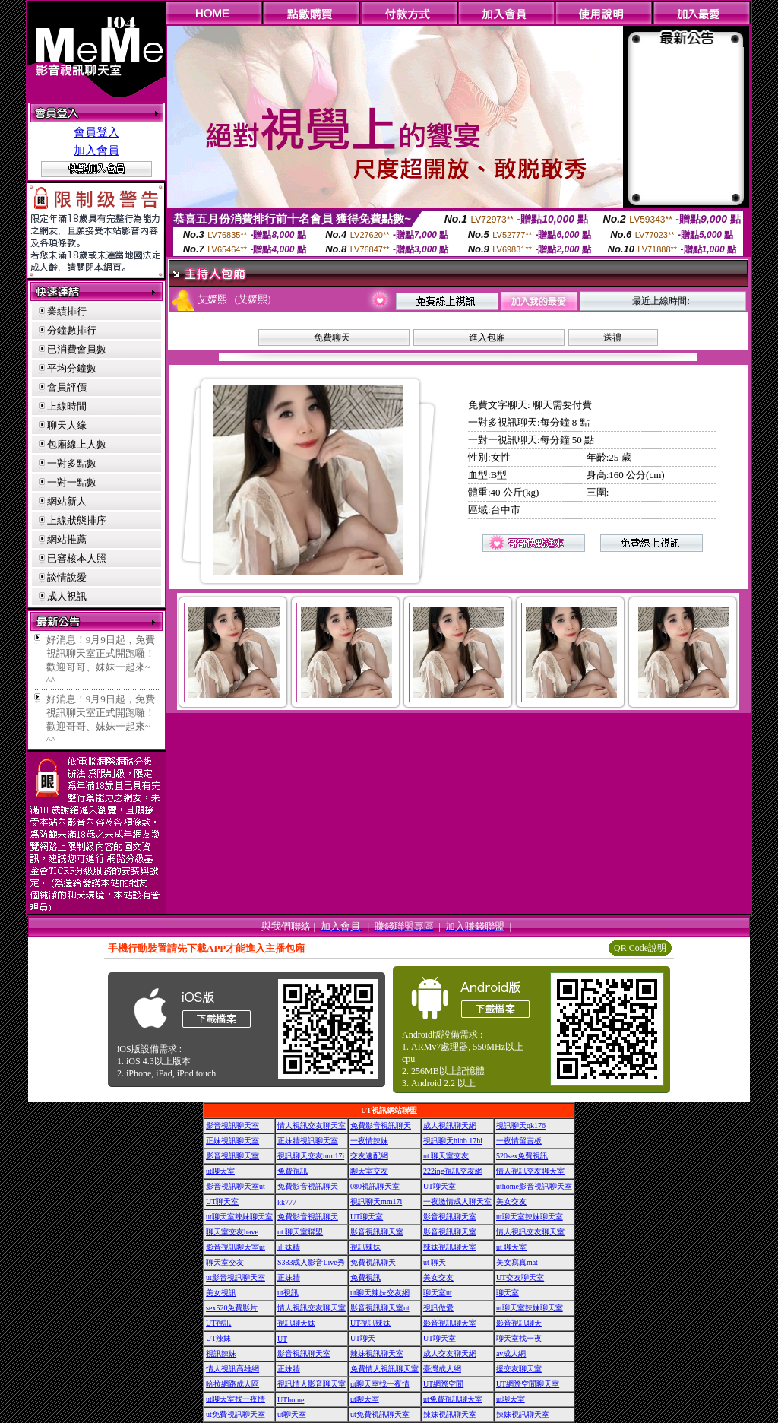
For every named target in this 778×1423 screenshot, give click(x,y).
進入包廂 (487, 337)
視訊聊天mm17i (376, 1201)
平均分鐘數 (71, 368)
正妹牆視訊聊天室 (307, 1140)
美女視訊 (221, 1292)
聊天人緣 (67, 425)
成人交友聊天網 (449, 1353)
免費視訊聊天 (373, 1262)
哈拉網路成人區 (232, 1384)
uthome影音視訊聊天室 (534, 1186)
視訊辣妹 (365, 1247)
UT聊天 (362, 1338)
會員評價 (67, 387)
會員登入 (96, 132)
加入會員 (96, 150)
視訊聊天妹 (296, 1323)
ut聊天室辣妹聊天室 (239, 1216)
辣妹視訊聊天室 (449, 1247)
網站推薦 (67, 539)
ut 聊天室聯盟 (300, 1232)
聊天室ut (437, 1292)
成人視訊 (67, 596)
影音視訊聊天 (519, 1323)
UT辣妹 (218, 1338)
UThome (291, 1400)
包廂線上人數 (76, 444)
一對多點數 (71, 463)
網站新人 (67, 501)
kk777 (286, 1202)
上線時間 (67, 406)
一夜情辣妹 (369, 1140)
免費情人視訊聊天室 (384, 1368)
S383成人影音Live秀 (311, 1262)
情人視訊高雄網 (232, 1368)
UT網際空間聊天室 (527, 1384)
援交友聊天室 (519, 1368)
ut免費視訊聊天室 (452, 1399)
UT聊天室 (439, 1186)
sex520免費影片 (232, 1308)
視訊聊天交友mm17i (310, 1156)
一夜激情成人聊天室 (457, 1201)
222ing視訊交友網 (452, 1171)
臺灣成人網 (442, 1368)
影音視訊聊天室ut (235, 1186)
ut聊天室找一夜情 (380, 1384)
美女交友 (511, 1201)
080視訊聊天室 (375, 1186)
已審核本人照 (76, 558)
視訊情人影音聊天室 (311, 1384)
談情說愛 (67, 577)
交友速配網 (369, 1156)
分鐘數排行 (71, 330)
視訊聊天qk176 (521, 1125)
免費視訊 (292, 1171)
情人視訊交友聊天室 (311, 1125)
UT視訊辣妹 (370, 1323)
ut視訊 (288, 1292)
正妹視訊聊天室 (232, 1140)
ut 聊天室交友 (446, 1156)
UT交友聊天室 (520, 1277)
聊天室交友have (232, 1232)
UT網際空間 (443, 1384)
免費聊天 (332, 337)
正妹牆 (288, 1247)
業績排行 (67, 311)
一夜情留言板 (519, 1140)
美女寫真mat (517, 1262)
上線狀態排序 (76, 520)
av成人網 (511, 1353)
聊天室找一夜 (519, 1338)
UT (282, 1339)
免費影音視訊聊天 (380, 1125)
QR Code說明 (640, 948)
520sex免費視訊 (522, 1156)
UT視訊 (218, 1323)
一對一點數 (71, 482)
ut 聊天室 (511, 1247)
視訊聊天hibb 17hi (452, 1140)
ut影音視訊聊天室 (235, 1277)
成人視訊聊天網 (449, 1125)
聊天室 (507, 1292)
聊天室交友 (369, 1171)
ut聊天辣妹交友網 (380, 1292)
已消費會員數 (76, 349)
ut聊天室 (220, 1171)
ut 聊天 (434, 1262)
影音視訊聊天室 (232, 1125)
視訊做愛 (438, 1308)
